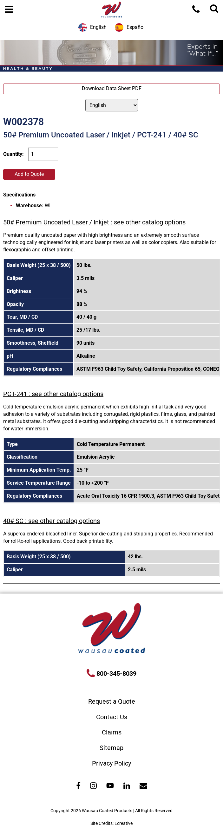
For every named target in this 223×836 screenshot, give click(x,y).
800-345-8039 (115, 673)
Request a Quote (111, 701)
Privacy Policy (111, 763)
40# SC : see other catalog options (51, 521)
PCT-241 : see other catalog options (53, 394)
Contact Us (111, 717)
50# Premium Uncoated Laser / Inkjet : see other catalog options (94, 222)
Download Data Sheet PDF (111, 88)
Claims (111, 732)
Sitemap (111, 748)
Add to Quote (29, 174)
